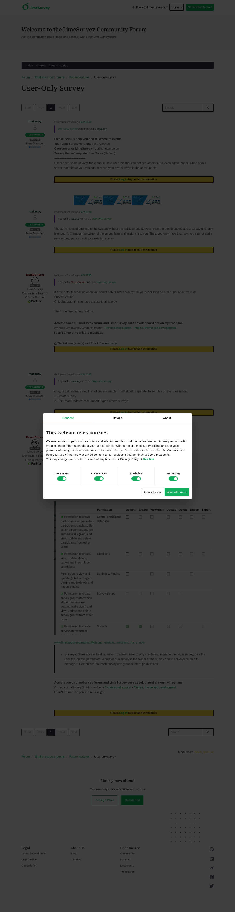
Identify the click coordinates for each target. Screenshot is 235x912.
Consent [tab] (68, 417)
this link (148, 458)
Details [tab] (117, 417)
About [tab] (167, 417)
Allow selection (152, 492)
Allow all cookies (176, 492)
